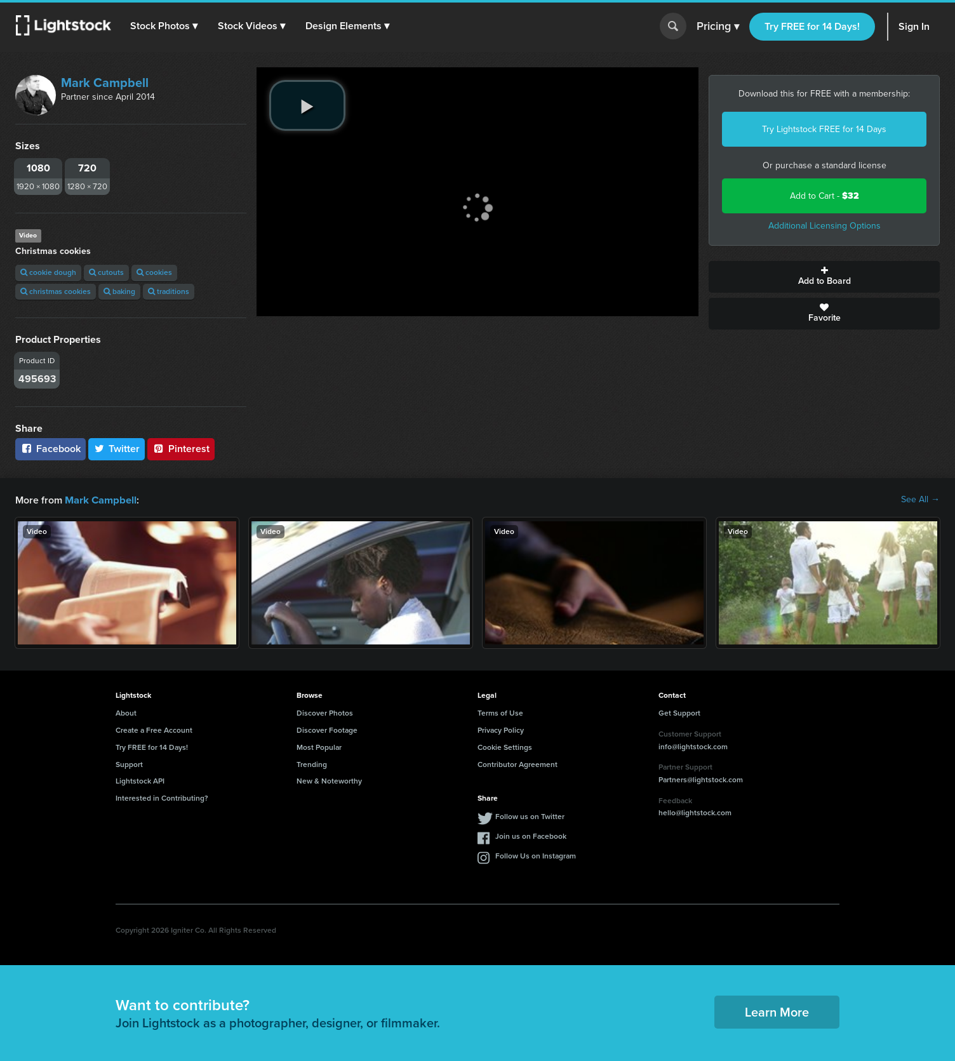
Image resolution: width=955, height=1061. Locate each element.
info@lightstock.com (693, 746)
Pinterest (181, 448)
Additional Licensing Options (824, 225)
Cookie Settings (505, 746)
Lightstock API (140, 780)
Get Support (679, 712)
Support (129, 764)
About (126, 712)
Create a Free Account (154, 729)
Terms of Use (500, 712)
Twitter (116, 448)
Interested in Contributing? (162, 797)
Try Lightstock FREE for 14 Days (824, 129)
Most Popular (319, 746)
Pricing (718, 27)
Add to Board (824, 277)
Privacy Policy (501, 729)
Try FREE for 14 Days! (812, 26)
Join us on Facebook (530, 835)
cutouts (106, 272)
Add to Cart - (824, 196)
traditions (168, 291)
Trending (312, 764)
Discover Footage (327, 729)
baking (119, 291)
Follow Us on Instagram (535, 855)
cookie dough (48, 272)
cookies (154, 272)
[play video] (307, 105)
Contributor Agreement (518, 764)
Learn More (777, 1011)
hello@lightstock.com (694, 812)
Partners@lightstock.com (700, 779)
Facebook (50, 448)
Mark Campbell (105, 82)
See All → (920, 499)
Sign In (914, 26)
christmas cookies (55, 291)
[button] (164, 26)
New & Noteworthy (329, 780)
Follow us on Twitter (529, 816)
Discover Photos (325, 712)
